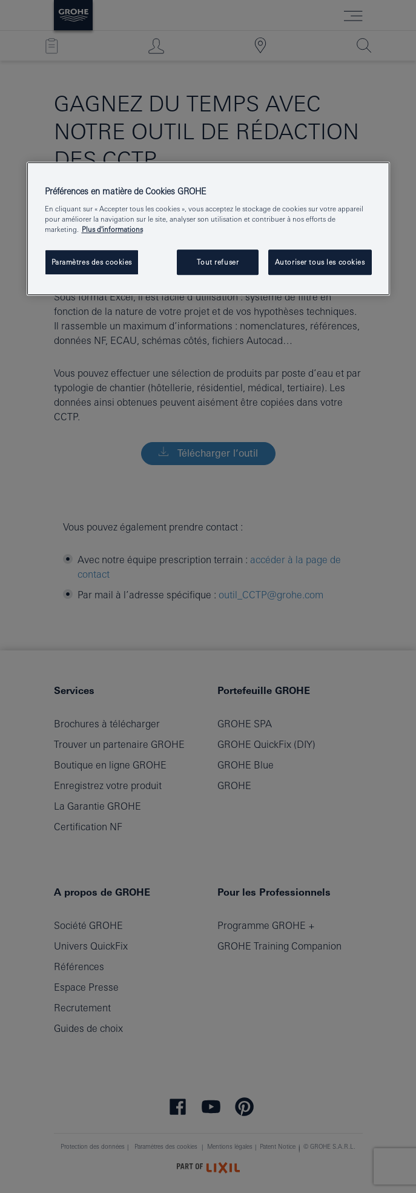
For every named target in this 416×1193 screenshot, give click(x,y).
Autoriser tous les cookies (320, 262)
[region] (208, 229)
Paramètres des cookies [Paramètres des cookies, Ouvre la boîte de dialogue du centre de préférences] (92, 262)
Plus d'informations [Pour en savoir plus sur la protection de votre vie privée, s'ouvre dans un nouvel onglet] (112, 229)
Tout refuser (218, 262)
